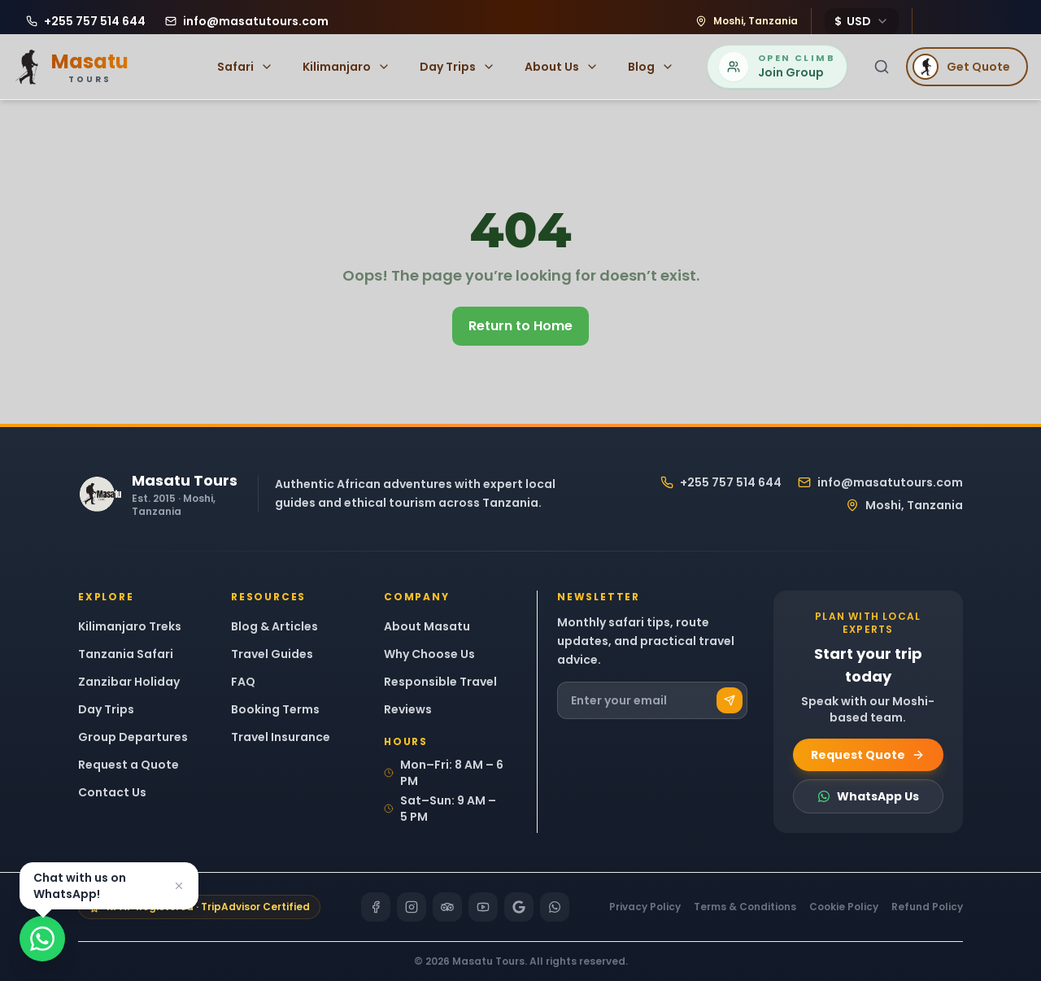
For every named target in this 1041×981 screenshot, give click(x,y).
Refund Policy (927, 906)
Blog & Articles (274, 626)
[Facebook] (375, 907)
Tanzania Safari (125, 654)
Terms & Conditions (745, 906)
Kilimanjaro (346, 67)
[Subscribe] (730, 700)
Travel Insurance (280, 737)
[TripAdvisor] (447, 907)
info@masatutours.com (880, 482)
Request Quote (868, 755)
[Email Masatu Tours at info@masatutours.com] (247, 21)
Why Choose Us (429, 654)
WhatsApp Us (868, 796)
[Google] (519, 907)
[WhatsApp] (554, 907)
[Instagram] (411, 907)
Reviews (408, 709)
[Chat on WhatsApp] (42, 938)
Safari (245, 67)
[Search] (881, 66)
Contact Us (112, 792)
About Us (562, 67)
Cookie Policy (843, 906)
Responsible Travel (440, 682)
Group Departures (133, 737)
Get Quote (961, 67)
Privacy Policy (645, 906)
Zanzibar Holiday (129, 682)
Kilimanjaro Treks (129, 626)
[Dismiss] (179, 886)
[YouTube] (483, 907)
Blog (651, 67)
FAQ (243, 682)
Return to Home (520, 325)
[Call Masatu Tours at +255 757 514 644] (86, 21)
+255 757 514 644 (721, 482)
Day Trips (457, 67)
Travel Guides (272, 654)
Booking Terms (275, 709)
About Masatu (427, 626)
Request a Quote (128, 764)
